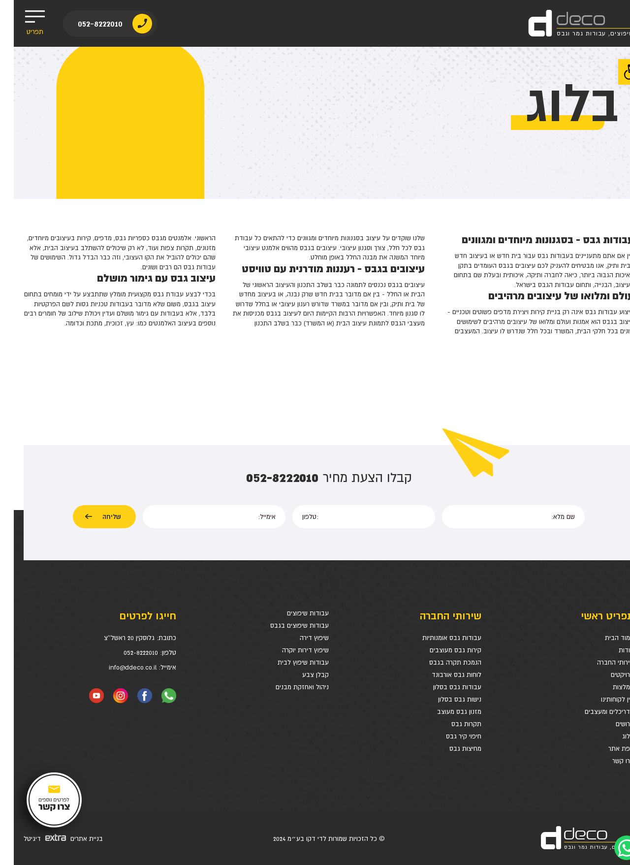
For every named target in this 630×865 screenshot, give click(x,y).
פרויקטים (608, 674)
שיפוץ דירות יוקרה (291, 650)
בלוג (614, 736)
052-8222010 (86, 23)
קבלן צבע (301, 674)
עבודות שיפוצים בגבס (285, 625)
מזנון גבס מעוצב (445, 711)
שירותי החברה (601, 662)
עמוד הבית (605, 637)
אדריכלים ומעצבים (595, 711)
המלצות (609, 687)
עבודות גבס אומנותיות (438, 637)
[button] (617, 72)
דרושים (611, 724)
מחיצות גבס (452, 748)
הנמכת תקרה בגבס (441, 662)
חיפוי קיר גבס (450, 736)
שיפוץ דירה (300, 637)
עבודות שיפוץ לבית (289, 662)
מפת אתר (607, 748)
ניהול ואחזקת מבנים (288, 687)
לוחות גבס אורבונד (443, 674)
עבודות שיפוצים (294, 613)
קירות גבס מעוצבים (442, 650)
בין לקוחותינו (603, 699)
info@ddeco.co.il (119, 667)
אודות (612, 650)
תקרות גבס (453, 724)
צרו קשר (609, 761)
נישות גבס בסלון (446, 699)
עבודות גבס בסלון (443, 687)
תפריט (21, 23)
